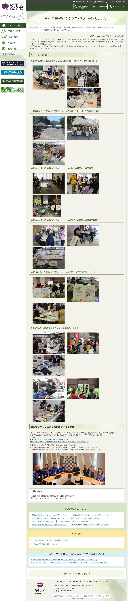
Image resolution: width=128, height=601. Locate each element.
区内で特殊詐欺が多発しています (46, 544)
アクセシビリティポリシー (89, 581)
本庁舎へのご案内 (73, 596)
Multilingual (99, 1)
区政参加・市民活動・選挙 (73, 27)
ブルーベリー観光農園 (99, 563)
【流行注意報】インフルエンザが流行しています (51, 540)
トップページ (43, 27)
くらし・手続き (56, 27)
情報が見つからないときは (75, 573)
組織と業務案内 (89, 596)
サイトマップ (122, 1)
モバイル (110, 1)
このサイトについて (60, 581)
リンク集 (104, 581)
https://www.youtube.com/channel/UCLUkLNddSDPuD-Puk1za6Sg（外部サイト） (59, 442)
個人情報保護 (74, 581)
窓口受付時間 (58, 596)
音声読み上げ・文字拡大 (83, 1)
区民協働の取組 (90, 27)
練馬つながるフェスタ (105, 27)
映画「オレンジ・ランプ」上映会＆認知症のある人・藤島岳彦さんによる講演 (59, 563)
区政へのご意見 (103, 596)
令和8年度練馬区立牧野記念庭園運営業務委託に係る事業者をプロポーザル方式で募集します (64, 560)
